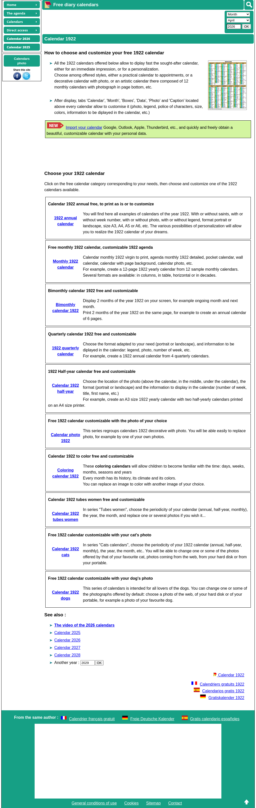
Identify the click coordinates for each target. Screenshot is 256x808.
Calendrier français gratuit (92, 719)
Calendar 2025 (67, 633)
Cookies (131, 803)
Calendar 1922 (228, 675)
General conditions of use (94, 803)
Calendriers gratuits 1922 (217, 684)
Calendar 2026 (67, 640)
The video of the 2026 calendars (84, 625)
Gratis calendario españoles (214, 719)
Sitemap (153, 803)
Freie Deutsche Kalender (152, 719)
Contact (175, 803)
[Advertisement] (132, 21)
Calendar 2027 (67, 648)
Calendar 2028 (67, 655)
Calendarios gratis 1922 (219, 691)
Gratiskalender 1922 (222, 698)
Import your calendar (84, 127)
